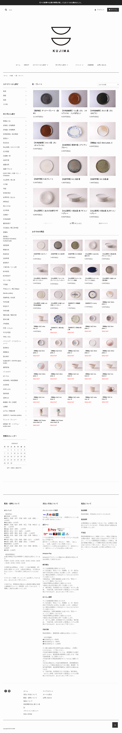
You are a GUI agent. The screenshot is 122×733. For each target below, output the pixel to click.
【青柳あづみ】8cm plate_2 (90, 327)
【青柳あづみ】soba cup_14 (39, 327)
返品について (28, 701)
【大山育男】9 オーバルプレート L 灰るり (92, 279)
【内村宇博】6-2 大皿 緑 (101, 179)
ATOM (30, 714)
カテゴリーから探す (41, 65)
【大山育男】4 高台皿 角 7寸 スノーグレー (74, 212)
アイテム (112, 10)
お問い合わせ (101, 65)
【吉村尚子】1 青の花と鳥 (57, 328)
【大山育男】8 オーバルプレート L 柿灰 (74, 279)
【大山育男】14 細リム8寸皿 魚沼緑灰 (40, 304)
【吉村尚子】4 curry (91, 304)
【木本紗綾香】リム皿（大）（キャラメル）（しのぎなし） (74, 112)
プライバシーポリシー (31, 711)
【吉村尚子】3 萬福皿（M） (74, 304)
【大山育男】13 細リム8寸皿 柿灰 (109, 279)
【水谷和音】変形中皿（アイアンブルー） (74, 146)
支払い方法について (30, 694)
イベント (79, 65)
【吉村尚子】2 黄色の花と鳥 (74, 328)
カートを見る (47, 694)
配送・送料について (30, 698)
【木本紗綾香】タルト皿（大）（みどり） (101, 112)
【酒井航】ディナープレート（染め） (46, 112)
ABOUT (26, 65)
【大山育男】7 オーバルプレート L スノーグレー (57, 280)
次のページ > (103, 223)
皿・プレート (20, 75)
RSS (25, 714)
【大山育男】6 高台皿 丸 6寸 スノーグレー (103, 212)
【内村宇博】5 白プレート (45, 179)
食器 (11, 75)
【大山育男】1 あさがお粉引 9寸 (45, 211)
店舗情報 (91, 65)
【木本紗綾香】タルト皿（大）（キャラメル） (45, 144)
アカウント (100, 10)
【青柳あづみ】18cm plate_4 (102, 143)
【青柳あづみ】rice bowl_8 (73, 375)
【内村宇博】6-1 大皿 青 (72, 179)
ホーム (18, 65)
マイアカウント (48, 691)
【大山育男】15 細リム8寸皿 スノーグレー (57, 304)
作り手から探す (62, 65)
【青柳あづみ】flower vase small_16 (39, 421)
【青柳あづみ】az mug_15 (107, 398)
